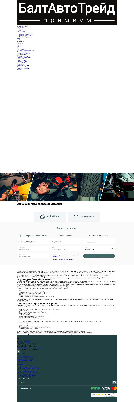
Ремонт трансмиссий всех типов (27, 367)
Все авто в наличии (23, 33)
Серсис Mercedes (22, 61)
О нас (19, 29)
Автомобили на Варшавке (25, 360)
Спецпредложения (23, 68)
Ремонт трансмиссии (23, 53)
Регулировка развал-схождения (27, 370)
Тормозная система (23, 56)
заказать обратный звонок (36, 172)
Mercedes (20, 44)
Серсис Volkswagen (23, 65)
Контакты (20, 70)
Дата (86, 247)
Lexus (19, 42)
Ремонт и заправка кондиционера (27, 374)
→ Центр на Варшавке (24, 37)
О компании (21, 27)
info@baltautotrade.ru (23, 342)
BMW (18, 40)
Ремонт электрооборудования (26, 375)
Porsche (19, 45)
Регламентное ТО (22, 364)
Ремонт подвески (22, 55)
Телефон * (87, 240)
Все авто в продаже (23, 356)
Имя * (53, 240)
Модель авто (22, 254)
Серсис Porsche (22, 60)
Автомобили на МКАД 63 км (26, 357)
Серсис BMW (21, 63)
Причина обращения (24, 240)
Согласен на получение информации (63, 259)
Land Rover (20, 41)
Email (53, 247)
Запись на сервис (22, 26)
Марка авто (22, 247)
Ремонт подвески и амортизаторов (28, 368)
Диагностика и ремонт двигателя (27, 366)
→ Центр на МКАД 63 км (25, 34)
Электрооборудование (24, 57)
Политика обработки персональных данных (31, 348)
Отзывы (19, 30)
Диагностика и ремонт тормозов (27, 372)
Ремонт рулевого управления (26, 371)
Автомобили (21, 31)
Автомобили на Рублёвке (25, 359)
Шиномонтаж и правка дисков (26, 377)
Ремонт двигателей (23, 52)
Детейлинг (20, 59)
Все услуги (20, 49)
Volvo (18, 46)
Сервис (19, 48)
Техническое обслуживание (26, 50)
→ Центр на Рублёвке (24, 35)
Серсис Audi (21, 64)
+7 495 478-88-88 (22, 172)
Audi (18, 38)
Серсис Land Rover (23, 67)
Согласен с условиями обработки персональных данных (66, 255)
